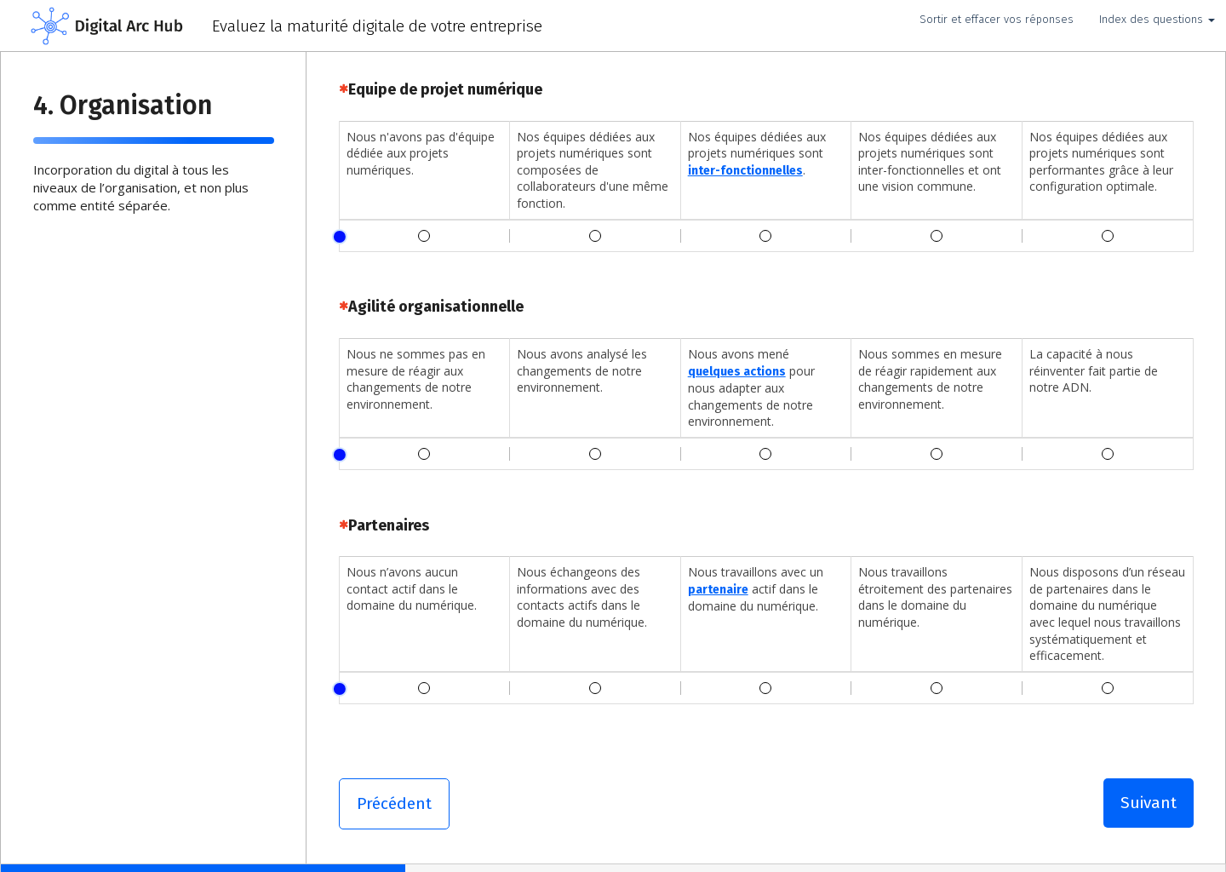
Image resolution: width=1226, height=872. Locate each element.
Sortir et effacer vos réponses (997, 19)
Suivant (1148, 802)
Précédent (394, 803)
